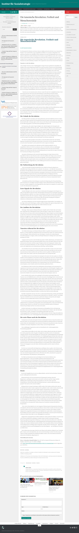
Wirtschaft (69, 73)
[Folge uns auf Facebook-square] (14, 12)
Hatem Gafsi (24, 23)
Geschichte (69, 32)
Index (68, 42)
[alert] (9, 67)
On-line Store (47, 9)
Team (12, 9)
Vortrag (68, 70)
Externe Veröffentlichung (71, 29)
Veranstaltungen (18, 9)
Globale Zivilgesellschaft (27, 12)
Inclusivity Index (70, 39)
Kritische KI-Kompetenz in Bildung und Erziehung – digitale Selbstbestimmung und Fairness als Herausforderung (9, 58)
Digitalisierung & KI (70, 24)
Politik (68, 57)
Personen (68, 55)
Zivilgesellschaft (18, 523)
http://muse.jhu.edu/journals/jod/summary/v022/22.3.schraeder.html (38, 443)
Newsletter (69, 52)
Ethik (68, 27)
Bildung (68, 21)
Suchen (67, 15)
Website (22, 510)
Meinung (68, 45)
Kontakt (52, 9)
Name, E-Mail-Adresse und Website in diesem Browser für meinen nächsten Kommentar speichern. (41, 515)
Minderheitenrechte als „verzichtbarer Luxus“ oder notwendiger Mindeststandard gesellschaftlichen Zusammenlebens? (9, 46)
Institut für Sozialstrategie (16, 3)
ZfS (67, 75)
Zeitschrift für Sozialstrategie (29, 9)
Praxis (68, 60)
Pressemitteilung (70, 63)
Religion (68, 65)
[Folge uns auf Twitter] (12, 12)
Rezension (69, 68)
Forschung (40, 9)
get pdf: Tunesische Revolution (26, 47)
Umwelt (56, 523)
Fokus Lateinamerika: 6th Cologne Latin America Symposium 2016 (54, 488)
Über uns (7, 9)
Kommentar (23, 499)
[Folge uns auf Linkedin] (11, 12)
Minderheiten (69, 47)
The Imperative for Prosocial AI (8, 40)
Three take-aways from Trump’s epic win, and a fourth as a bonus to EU (26, 486)
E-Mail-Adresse (45, 506)
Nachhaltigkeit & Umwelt (71, 50)
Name (22, 506)
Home (3, 9)
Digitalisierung (31, 523)
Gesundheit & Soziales (71, 34)
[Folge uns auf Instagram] (16, 12)
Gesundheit (38, 523)
